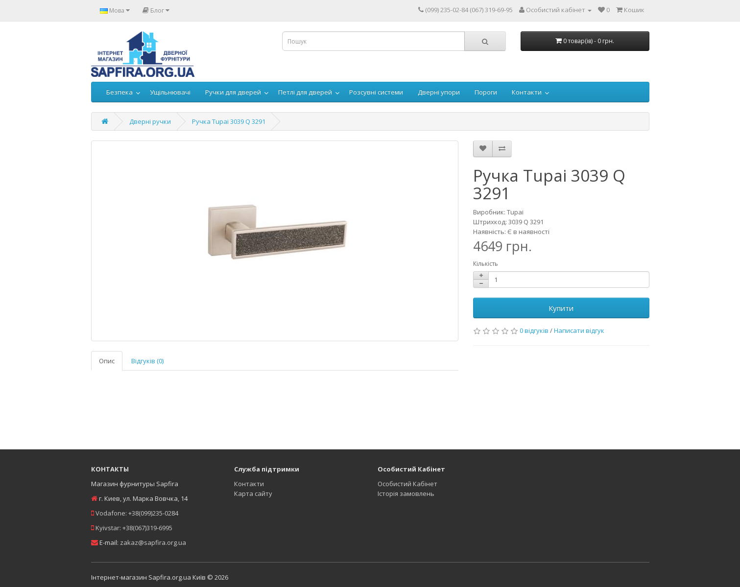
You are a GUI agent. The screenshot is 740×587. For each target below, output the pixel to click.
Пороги (486, 92)
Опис (107, 360)
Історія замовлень (406, 493)
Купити (561, 308)
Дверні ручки (150, 121)
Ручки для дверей (233, 92)
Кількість (485, 263)
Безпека (119, 92)
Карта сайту (253, 493)
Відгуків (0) (147, 360)
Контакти (527, 92)
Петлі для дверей (305, 92)
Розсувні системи (376, 92)
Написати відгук (579, 330)
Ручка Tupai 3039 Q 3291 (228, 121)
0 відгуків (534, 330)
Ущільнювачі (170, 92)
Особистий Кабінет (407, 483)
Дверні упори (439, 92)
